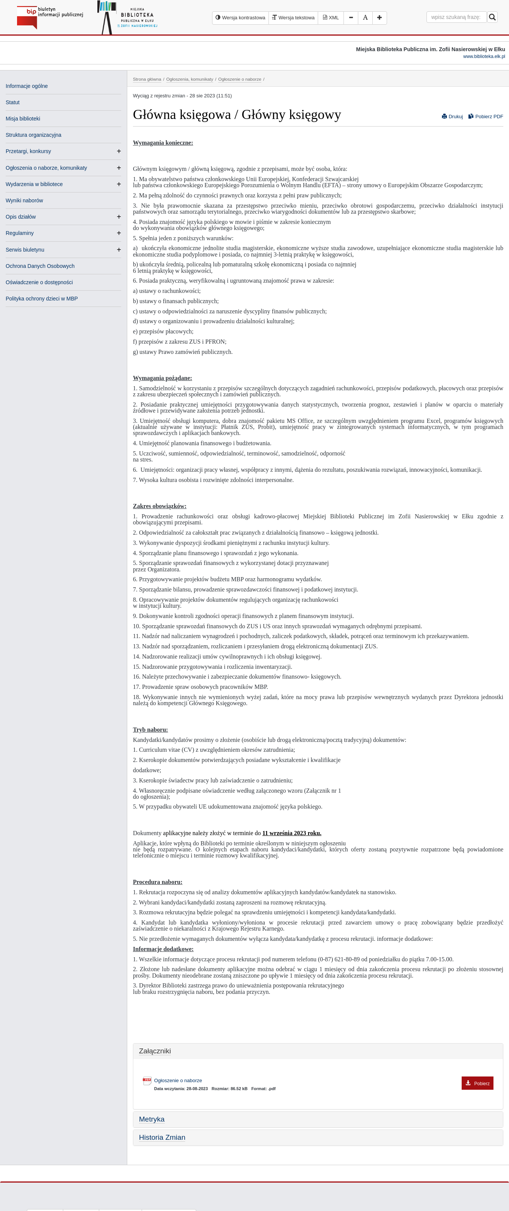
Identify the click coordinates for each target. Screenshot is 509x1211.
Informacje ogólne (27, 86)
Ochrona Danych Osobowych (40, 266)
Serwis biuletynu (25, 249)
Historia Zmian (162, 1137)
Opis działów (21, 216)
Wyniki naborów (24, 200)
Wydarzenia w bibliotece (34, 184)
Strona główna (147, 79)
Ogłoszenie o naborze (239, 79)
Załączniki (155, 1051)
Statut (13, 102)
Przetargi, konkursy (28, 151)
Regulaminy (20, 233)
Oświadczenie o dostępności (39, 282)
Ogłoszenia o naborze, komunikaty (46, 167)
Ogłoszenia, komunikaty (189, 79)
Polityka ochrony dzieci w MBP (42, 299)
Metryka (152, 1119)
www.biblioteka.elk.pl (484, 56)
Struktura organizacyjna (33, 135)
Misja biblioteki (23, 119)
